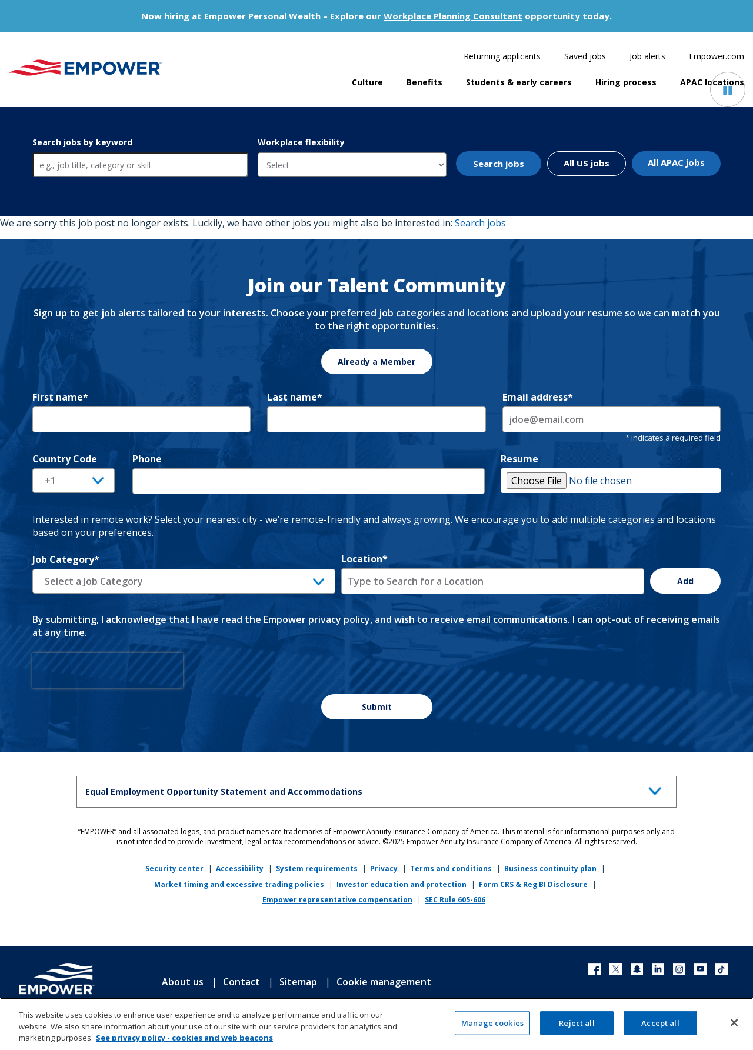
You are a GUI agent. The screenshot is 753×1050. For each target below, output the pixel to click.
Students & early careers (519, 82)
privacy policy (339, 619)
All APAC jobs (676, 162)
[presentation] (107, 670)
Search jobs (498, 163)
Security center (174, 869)
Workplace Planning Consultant (453, 16)
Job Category (65, 559)
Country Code (64, 458)
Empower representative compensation (337, 900)
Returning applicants (502, 56)
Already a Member (376, 361)
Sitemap (298, 981)
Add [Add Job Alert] (685, 580)
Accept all (660, 1028)
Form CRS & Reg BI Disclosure (533, 884)
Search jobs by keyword (82, 142)
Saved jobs (585, 56)
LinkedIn (658, 969)
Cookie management (383, 981)
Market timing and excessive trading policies (239, 884)
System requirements (317, 869)
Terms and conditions (451, 869)
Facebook (594, 969)
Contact (241, 981)
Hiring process (626, 82)
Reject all (576, 1028)
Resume (519, 458)
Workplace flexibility (301, 142)
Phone (147, 458)
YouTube (700, 969)
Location (364, 558)
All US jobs (586, 163)
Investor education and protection (401, 884)
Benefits (424, 82)
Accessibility (240, 869)
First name (60, 397)
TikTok (721, 969)
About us (183, 981)
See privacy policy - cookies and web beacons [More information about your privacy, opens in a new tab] (184, 1043)
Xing (637, 969)
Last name (294, 397)
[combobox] (492, 581)
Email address (537, 397)
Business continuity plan (550, 869)
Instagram (679, 969)
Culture (367, 82)
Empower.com (716, 56)
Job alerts (647, 56)
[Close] (734, 1028)
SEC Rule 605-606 (455, 900)
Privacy (384, 869)
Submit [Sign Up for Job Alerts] (377, 706)
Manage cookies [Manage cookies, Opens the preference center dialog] (492, 1028)
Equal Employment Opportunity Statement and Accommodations (376, 789)
